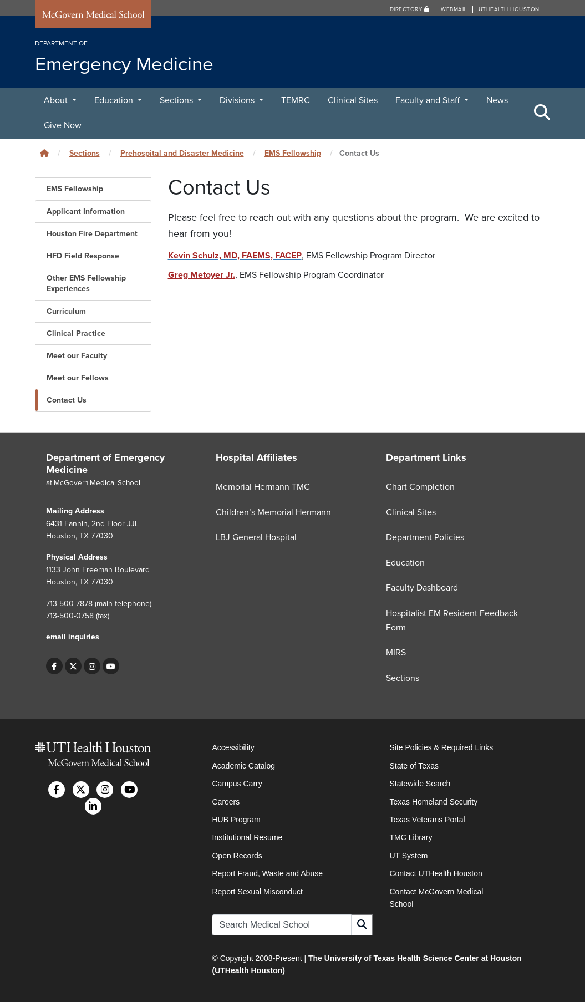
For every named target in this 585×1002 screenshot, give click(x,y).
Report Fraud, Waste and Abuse (267, 873)
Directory (410, 9)
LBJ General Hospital (256, 537)
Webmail (454, 9)
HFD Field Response (83, 256)
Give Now (63, 125)
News (497, 100)
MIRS (396, 652)
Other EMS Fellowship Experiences (86, 283)
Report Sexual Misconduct (257, 891)
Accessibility (233, 747)
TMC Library (410, 837)
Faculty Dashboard (422, 587)
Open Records (237, 855)
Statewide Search (419, 783)
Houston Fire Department (92, 233)
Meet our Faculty (77, 355)
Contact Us (67, 400)
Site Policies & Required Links (441, 747)
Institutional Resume (247, 837)
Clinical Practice (76, 333)
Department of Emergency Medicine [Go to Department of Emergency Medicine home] (105, 463)
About (57, 100)
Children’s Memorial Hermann (273, 512)
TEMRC (295, 100)
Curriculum (66, 311)
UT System (408, 855)
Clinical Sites (353, 100)
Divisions (238, 100)
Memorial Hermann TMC (263, 486)
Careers (226, 801)
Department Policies (425, 537)
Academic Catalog (243, 765)
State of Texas (413, 765)
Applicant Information (86, 211)
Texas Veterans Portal (427, 819)
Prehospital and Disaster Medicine (182, 153)
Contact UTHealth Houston (435, 873)
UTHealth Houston (509, 9)
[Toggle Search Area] (542, 113)
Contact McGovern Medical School (436, 897)
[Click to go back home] (44, 153)
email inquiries (72, 637)
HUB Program (236, 819)
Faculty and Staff (428, 100)
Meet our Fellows (78, 378)
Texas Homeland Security (433, 801)
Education (114, 100)
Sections (177, 100)
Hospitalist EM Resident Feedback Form (452, 620)
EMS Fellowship (292, 153)
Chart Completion (420, 486)
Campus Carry (237, 783)
